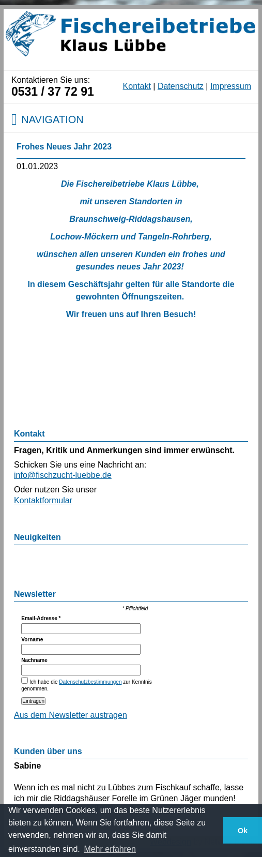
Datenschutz (181, 86)
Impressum (230, 86)
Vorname (32, 639)
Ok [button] (243, 830)
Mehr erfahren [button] (110, 849)
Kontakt (137, 86)
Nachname (34, 660)
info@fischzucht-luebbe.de (63, 475)
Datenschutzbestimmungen (90, 682)
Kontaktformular (43, 500)
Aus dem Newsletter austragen (70, 715)
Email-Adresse (40, 618)
